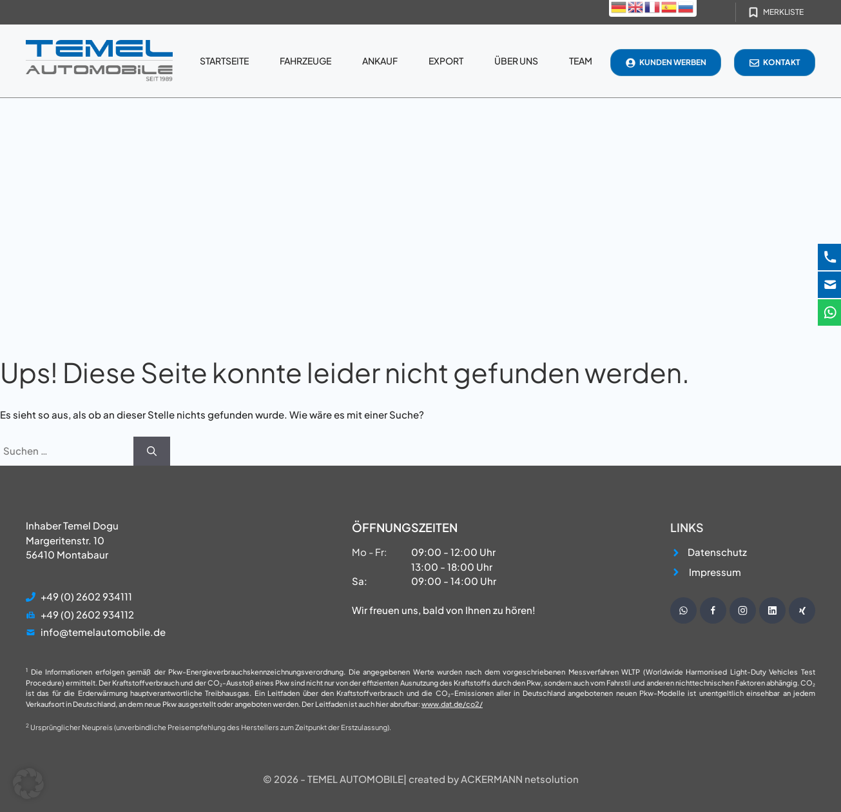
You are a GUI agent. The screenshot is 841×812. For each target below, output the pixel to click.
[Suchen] (151, 451)
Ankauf (380, 60)
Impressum (715, 572)
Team (580, 60)
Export (446, 60)
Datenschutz (717, 552)
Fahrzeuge (305, 60)
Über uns (516, 60)
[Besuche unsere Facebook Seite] (713, 610)
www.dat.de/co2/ (452, 704)
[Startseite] (99, 61)
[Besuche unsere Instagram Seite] (743, 610)
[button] (28, 783)
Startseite (224, 60)
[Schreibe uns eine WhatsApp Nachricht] (683, 610)
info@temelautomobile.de (103, 632)
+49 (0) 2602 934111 (86, 596)
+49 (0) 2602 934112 (87, 614)
